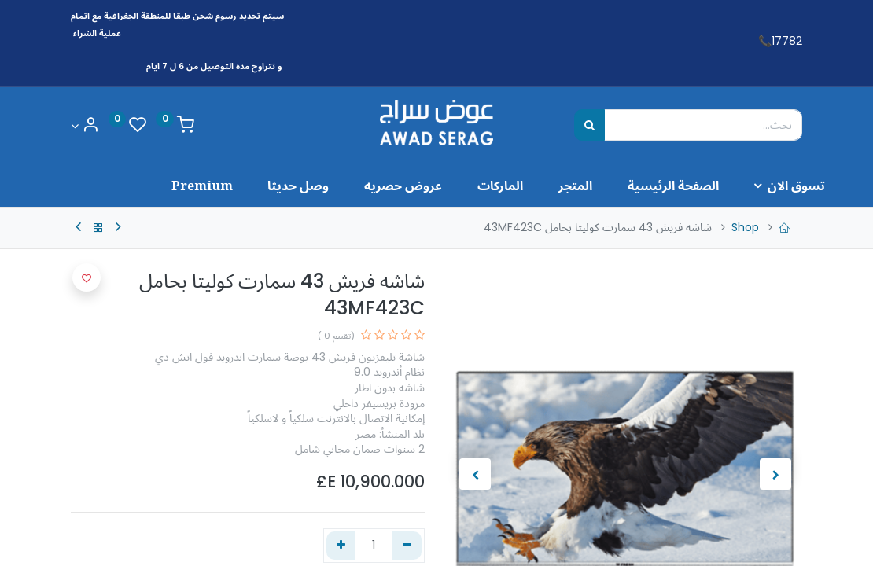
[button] (86, 277)
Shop (745, 227)
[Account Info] (85, 126)
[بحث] (589, 125)
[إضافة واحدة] (340, 545)
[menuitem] (632, 185)
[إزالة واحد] (407, 545)
